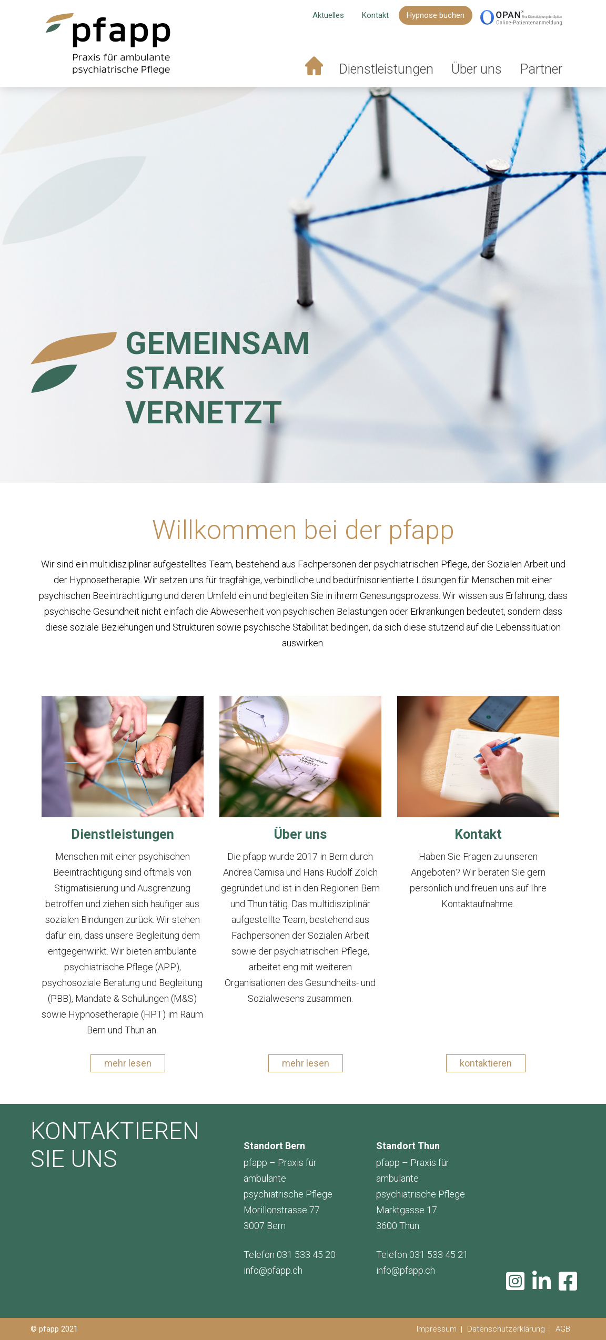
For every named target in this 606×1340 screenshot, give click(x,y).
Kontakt (375, 16)
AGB (563, 1329)
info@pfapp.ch (273, 1270)
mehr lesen (128, 1063)
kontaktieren (486, 1063)
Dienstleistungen (386, 69)
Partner (541, 69)
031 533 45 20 (306, 1254)
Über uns (476, 69)
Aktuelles (328, 16)
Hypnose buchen (435, 16)
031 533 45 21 (438, 1254)
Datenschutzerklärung (506, 1329)
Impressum (437, 1329)
